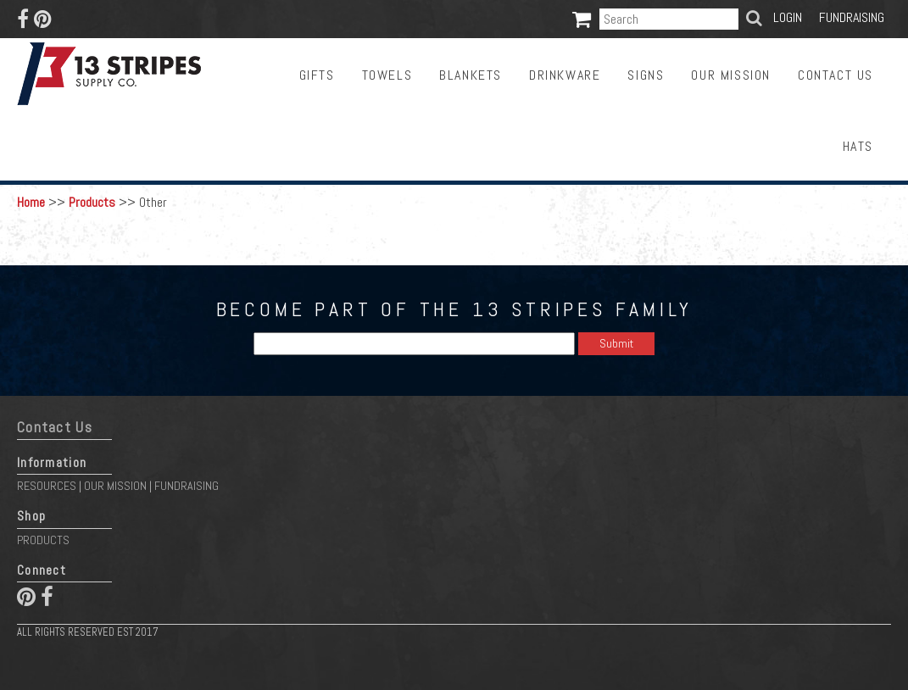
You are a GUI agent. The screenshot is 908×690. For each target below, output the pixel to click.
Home (31, 202)
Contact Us (835, 75)
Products (92, 202)
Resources (46, 485)
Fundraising (851, 17)
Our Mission (731, 75)
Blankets (470, 75)
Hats (858, 146)
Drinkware (564, 75)
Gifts (317, 75)
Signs (645, 75)
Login (787, 17)
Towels (387, 75)
